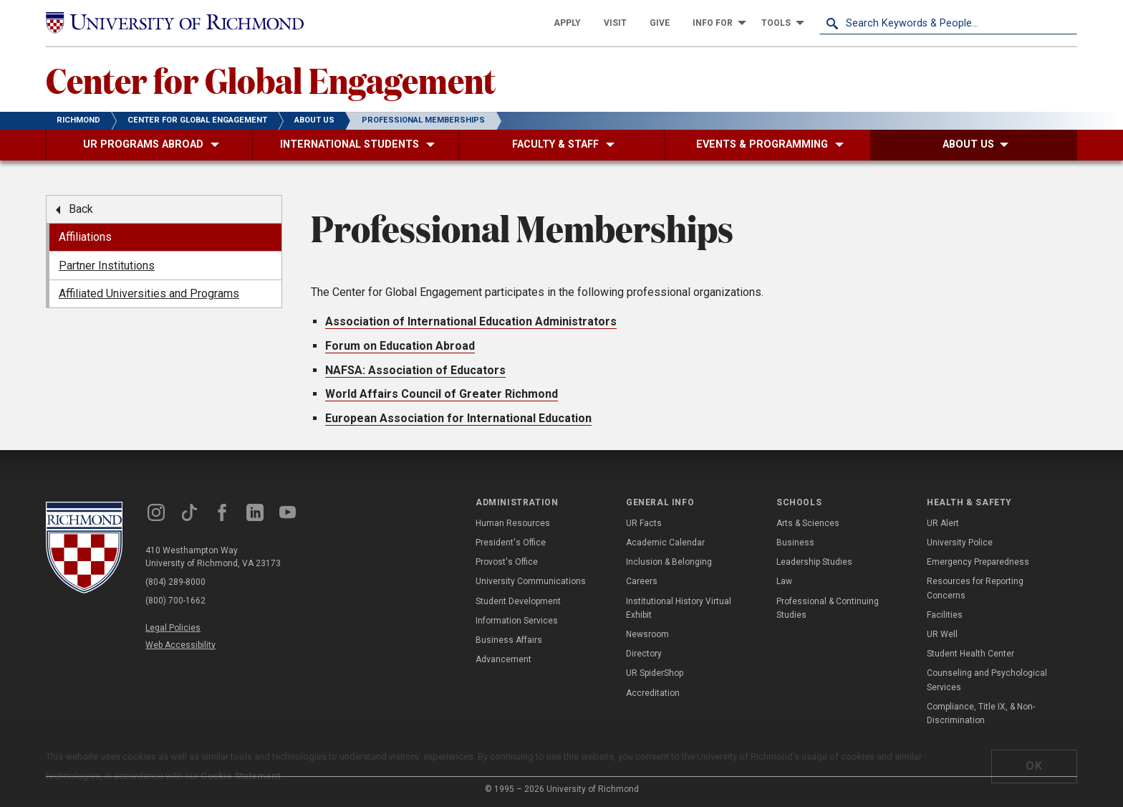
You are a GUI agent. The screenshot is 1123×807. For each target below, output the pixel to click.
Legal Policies (173, 628)
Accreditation (653, 693)
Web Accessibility (180, 645)
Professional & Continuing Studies (827, 608)
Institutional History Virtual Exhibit (678, 608)
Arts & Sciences (807, 523)
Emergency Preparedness (978, 562)
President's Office (511, 543)
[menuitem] (567, 23)
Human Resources (513, 523)
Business (795, 543)
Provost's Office (507, 562)
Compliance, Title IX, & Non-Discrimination (981, 713)
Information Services (517, 621)
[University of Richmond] (175, 22)
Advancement (503, 659)
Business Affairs (509, 640)
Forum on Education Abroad (400, 346)
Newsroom (647, 634)
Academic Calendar (665, 543)
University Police (960, 543)
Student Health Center (970, 654)
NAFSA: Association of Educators (415, 370)
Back (81, 209)
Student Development (518, 601)
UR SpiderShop (654, 673)
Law (784, 581)
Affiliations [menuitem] (85, 237)
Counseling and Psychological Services (987, 680)
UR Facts (644, 523)
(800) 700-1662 (175, 601)
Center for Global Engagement (271, 79)
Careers (641, 581)
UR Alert (943, 523)
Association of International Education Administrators (471, 321)
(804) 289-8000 (175, 582)
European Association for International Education (458, 418)
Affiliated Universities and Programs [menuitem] (149, 293)
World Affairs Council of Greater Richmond (441, 394)
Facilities (945, 615)
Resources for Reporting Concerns (975, 588)
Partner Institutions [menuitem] (107, 265)
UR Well (942, 634)
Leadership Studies (814, 562)
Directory (644, 654)
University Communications (531, 581)
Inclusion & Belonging (669, 562)
